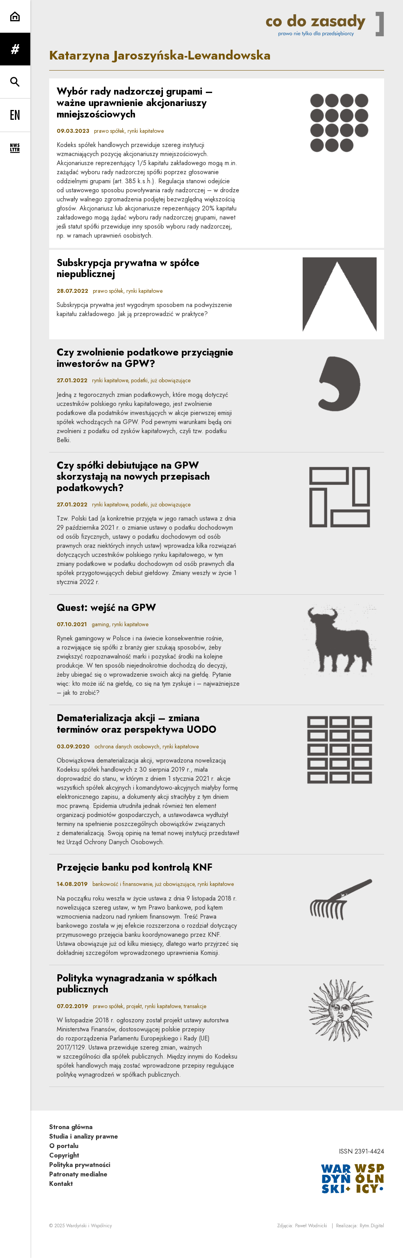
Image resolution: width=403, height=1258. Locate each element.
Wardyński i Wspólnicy (89, 1242)
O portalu (63, 1162)
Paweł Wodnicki (311, 1242)
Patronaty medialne (78, 1190)
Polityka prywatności (79, 1181)
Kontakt (61, 1200)
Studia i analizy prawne (83, 1153)
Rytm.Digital (372, 1242)
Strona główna (70, 1143)
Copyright (64, 1171)
